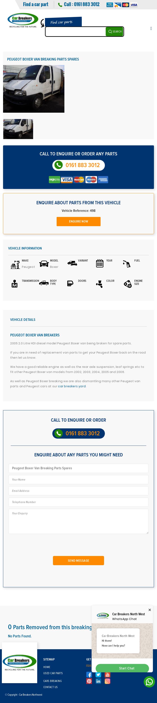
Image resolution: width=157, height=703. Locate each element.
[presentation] (41, 546)
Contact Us (50, 687)
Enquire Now (78, 221)
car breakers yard (72, 386)
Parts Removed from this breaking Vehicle (59, 627)
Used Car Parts (53, 673)
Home (46, 667)
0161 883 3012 (86, 4)
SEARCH (117, 31)
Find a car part (35, 4)
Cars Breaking (52, 681)
